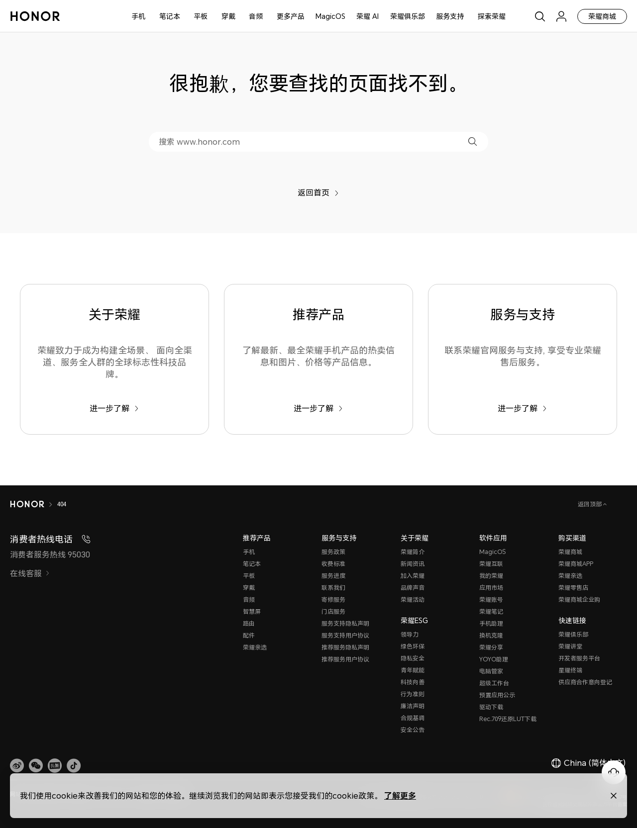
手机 (138, 16)
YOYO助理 (493, 659)
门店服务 (333, 611)
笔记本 (169, 16)
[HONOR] (27, 504)
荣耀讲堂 (570, 646)
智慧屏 (252, 611)
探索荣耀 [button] (492, 16)
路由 (249, 623)
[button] (472, 141)
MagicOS (330, 16)
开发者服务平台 (579, 658)
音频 (256, 16)
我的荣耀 (491, 575)
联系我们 (333, 587)
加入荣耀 (413, 575)
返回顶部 (590, 504)
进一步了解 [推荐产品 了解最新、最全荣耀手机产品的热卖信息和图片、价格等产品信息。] (318, 408)
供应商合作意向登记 (585, 682)
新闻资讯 (413, 563)
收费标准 (333, 563)
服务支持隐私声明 (345, 623)
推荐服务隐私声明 (345, 647)
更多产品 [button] (291, 16)
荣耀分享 (491, 647)
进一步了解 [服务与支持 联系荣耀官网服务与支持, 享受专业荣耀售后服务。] (522, 408)
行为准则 (413, 694)
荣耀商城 (602, 16)
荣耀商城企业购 (579, 599)
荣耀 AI (367, 16)
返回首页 (318, 192)
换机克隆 (491, 635)
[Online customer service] (614, 772)
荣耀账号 (491, 599)
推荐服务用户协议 (345, 659)
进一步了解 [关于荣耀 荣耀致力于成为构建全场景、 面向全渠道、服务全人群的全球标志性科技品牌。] (114, 408)
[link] (17, 765)
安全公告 (413, 730)
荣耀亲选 (255, 647)
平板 (201, 16)
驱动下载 (491, 707)
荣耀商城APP (575, 563)
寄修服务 (333, 599)
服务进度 (333, 575)
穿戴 (228, 16)
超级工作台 (494, 683)
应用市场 (491, 587)
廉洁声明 (413, 706)
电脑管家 (491, 671)
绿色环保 (413, 646)
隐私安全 (413, 658)
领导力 (410, 634)
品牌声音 (413, 587)
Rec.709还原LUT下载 (507, 719)
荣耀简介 (413, 551)
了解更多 (400, 795)
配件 (249, 635)
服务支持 (450, 16)
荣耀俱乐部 (407, 16)
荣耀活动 (413, 599)
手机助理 (491, 623)
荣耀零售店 (573, 587)
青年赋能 (413, 670)
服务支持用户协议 (345, 635)
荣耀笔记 (491, 611)
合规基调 (413, 718)
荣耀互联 (491, 563)
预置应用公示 (497, 695)
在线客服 (30, 573)
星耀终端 (570, 670)
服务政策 (333, 551)
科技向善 (413, 682)
